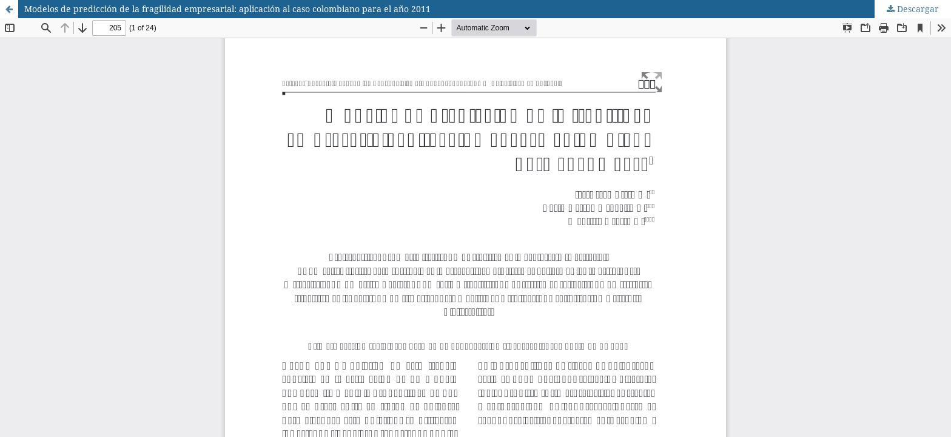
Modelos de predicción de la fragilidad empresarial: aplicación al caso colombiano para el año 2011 (227, 9)
